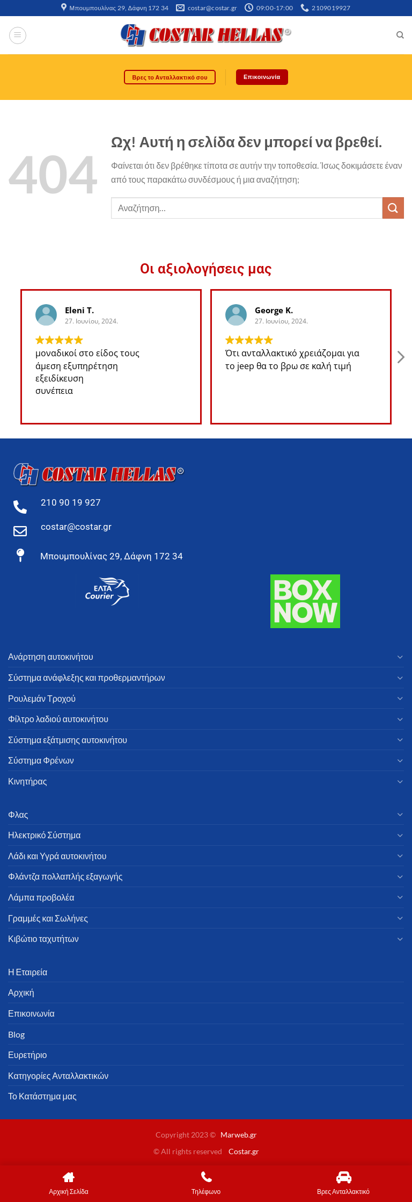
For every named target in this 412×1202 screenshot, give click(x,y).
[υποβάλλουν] (393, 208)
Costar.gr (244, 1151)
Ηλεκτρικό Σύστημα (44, 835)
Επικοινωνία (31, 1013)
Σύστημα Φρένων (41, 760)
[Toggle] (399, 657)
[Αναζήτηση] (400, 35)
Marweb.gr (238, 1135)
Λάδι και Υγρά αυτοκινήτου (57, 856)
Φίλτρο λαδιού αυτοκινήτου (58, 719)
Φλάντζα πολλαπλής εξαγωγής (65, 877)
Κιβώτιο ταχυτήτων (43, 939)
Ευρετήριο (27, 1055)
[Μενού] (17, 35)
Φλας (18, 814)
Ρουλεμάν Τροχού (42, 698)
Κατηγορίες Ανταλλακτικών (58, 1075)
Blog (16, 1034)
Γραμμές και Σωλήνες (48, 918)
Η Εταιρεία (27, 972)
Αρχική (21, 993)
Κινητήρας (27, 781)
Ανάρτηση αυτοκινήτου (50, 657)
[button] (400, 360)
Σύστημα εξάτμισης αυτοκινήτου (67, 740)
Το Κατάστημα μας (42, 1096)
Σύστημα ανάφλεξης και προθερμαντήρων (86, 678)
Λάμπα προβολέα (41, 897)
